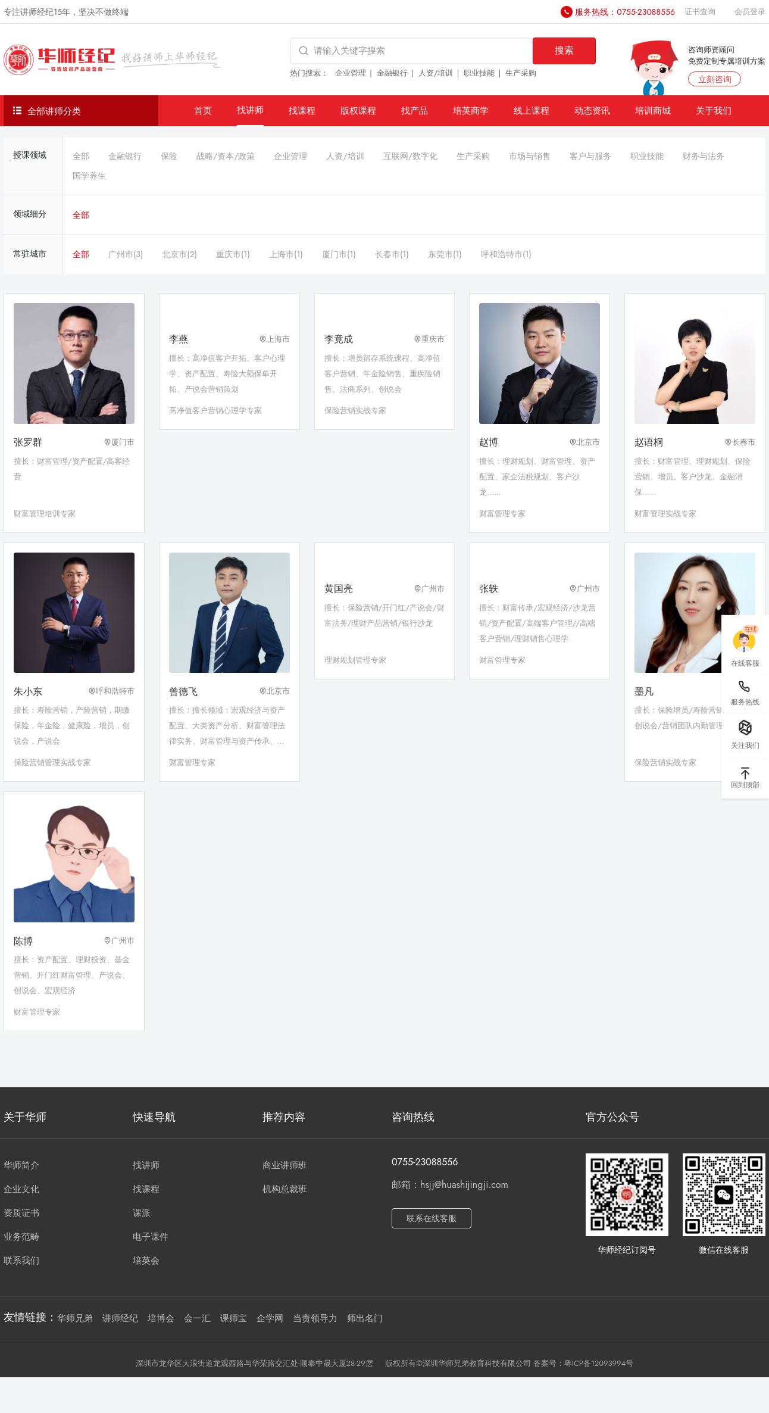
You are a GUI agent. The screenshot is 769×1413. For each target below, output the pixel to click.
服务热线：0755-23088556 (625, 12)
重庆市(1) (233, 254)
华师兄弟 (75, 1318)
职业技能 (479, 73)
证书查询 (699, 11)
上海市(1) (286, 254)
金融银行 (392, 73)
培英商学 (471, 110)
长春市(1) (392, 254)
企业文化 (21, 1189)
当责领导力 (315, 1318)
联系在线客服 (432, 1218)
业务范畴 (21, 1236)
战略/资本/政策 (225, 156)
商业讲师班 (284, 1165)
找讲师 (250, 110)
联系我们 (21, 1260)
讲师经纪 (120, 1318)
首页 (203, 110)
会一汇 (197, 1318)
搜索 (564, 50)
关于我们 (714, 110)
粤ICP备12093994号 (598, 1363)
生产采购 (520, 73)
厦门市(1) (339, 254)
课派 (142, 1212)
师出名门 (365, 1318)
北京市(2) (179, 254)
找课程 (302, 110)
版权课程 (358, 110)
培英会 (146, 1260)
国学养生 (89, 176)
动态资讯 (592, 110)
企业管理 (350, 73)
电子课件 (150, 1236)
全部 (81, 156)
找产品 (414, 110)
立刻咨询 (715, 79)
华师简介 (21, 1165)
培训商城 (653, 110)
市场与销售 (530, 156)
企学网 (270, 1318)
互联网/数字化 (410, 156)
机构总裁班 (284, 1189)
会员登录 (749, 11)
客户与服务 (590, 156)
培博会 (161, 1318)
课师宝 (233, 1318)
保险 (169, 156)
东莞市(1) (445, 254)
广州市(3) (125, 254)
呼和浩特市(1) (506, 254)
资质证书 (21, 1212)
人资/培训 (436, 73)
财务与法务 (703, 156)
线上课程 (531, 110)
